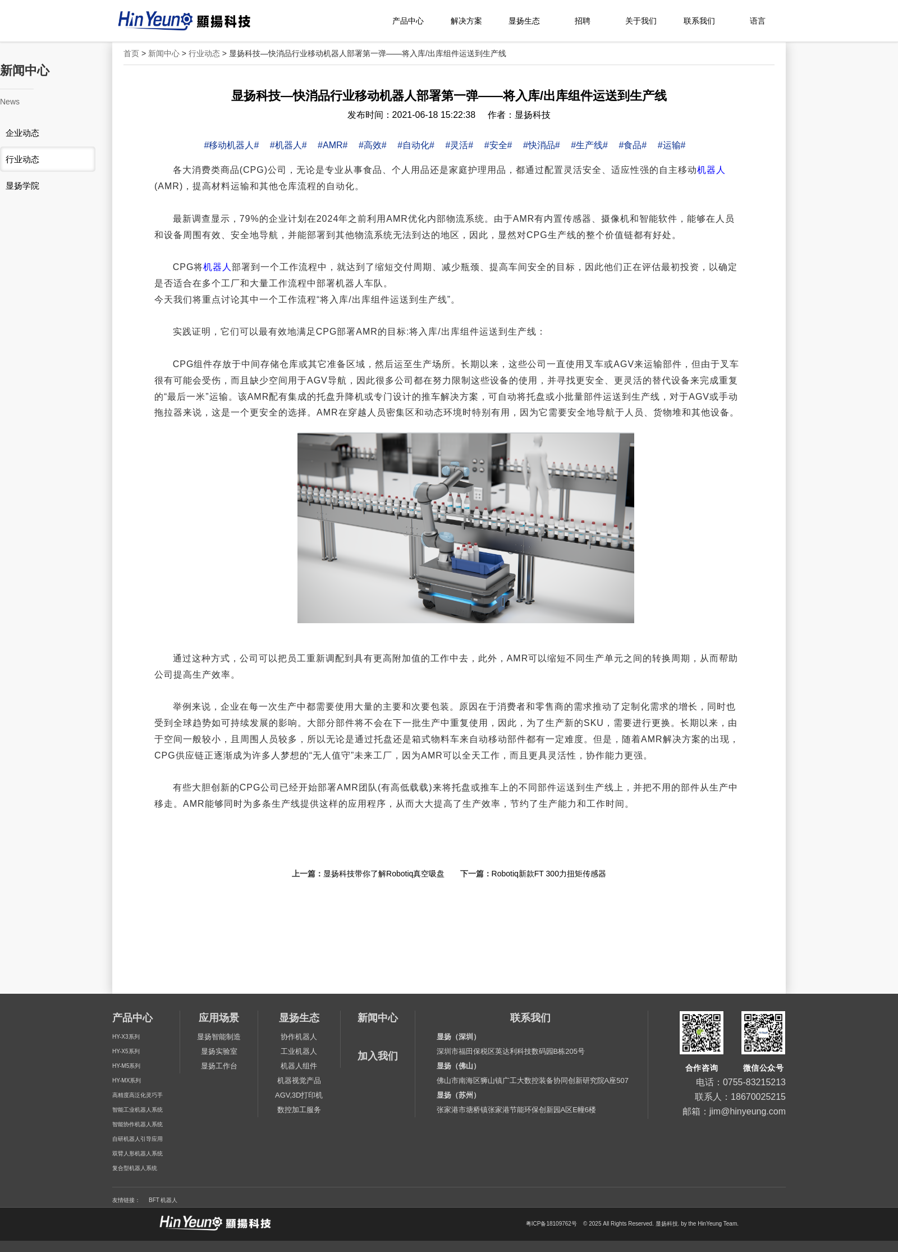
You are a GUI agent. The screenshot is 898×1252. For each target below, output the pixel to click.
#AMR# (332, 145)
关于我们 (641, 20)
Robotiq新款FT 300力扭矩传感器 (549, 873)
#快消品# (541, 145)
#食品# (632, 145)
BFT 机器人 (163, 1200)
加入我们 (378, 1056)
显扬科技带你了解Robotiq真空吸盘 (384, 873)
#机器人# (288, 145)
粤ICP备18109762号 (551, 1224)
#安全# (498, 145)
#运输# (672, 145)
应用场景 (219, 1017)
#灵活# (459, 145)
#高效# (373, 145)
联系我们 (699, 20)
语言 (758, 20)
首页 (131, 53)
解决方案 (466, 20)
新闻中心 (164, 53)
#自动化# (415, 145)
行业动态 (204, 53)
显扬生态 (524, 20)
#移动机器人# (231, 145)
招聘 (582, 20)
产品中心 (408, 20)
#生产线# (589, 145)
